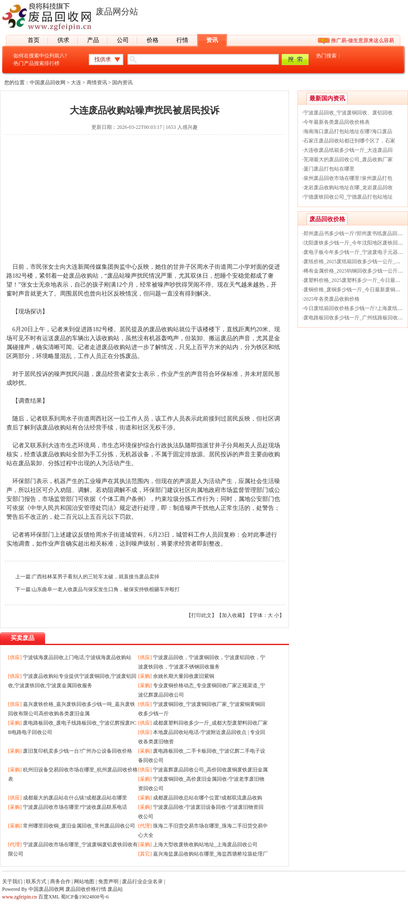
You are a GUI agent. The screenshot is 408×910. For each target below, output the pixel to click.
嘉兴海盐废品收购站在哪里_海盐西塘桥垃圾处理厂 (210, 854)
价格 (153, 40)
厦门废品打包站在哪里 (328, 169)
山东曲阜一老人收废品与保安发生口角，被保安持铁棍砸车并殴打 (106, 589)
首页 (34, 40)
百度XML (49, 897)
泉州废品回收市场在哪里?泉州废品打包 (347, 178)
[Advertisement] (144, 202)
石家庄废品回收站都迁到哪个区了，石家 (349, 141)
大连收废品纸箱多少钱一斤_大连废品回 (348, 150)
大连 (76, 82)
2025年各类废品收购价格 (331, 299)
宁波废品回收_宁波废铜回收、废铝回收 (348, 113)
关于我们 (12, 881)
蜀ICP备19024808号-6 (85, 897)
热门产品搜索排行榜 (37, 63)
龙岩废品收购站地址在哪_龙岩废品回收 (348, 188)
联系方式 (36, 881)
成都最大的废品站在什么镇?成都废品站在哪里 (75, 798)
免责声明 (108, 881)
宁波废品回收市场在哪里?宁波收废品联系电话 (75, 807)
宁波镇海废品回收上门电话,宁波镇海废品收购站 (77, 657)
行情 (182, 40)
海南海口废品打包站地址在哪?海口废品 (347, 131)
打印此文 (201, 615)
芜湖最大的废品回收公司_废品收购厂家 (348, 159)
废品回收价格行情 (85, 889)
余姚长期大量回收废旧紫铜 (183, 676)
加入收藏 (232, 615)
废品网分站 (117, 11)
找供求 (102, 59)
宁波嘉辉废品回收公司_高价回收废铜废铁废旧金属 (210, 770)
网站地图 (84, 881)
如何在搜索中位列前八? (40, 56)
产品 (93, 40)
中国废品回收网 (47, 82)
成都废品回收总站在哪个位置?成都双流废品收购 (207, 798)
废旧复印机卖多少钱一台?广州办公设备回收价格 (77, 751)
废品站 (115, 889)
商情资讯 (97, 82)
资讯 (212, 40)
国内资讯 (122, 82)
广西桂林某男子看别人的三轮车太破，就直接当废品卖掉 (95, 577)
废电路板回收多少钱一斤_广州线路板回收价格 (355, 318)
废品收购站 (84, 276)
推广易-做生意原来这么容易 (362, 40)
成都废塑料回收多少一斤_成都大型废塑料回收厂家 (210, 723)
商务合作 (60, 881)
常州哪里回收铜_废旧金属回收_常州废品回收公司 (79, 826)
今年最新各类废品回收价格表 (336, 122)
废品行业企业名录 (142, 881)
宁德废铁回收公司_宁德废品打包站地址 (348, 197)
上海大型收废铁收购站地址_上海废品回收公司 (205, 844)
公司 (123, 40)
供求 (63, 40)
